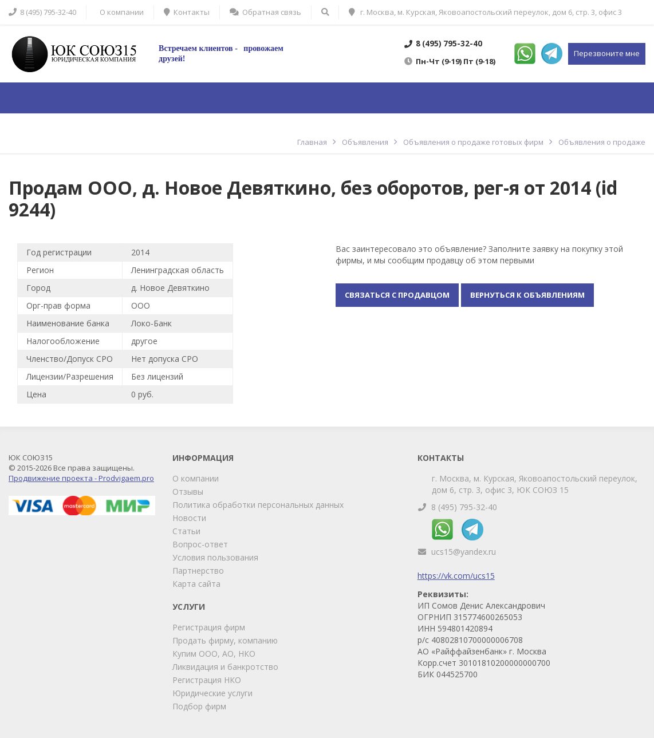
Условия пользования (215, 557)
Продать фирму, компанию (225, 640)
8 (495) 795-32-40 (464, 507)
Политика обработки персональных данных (258, 504)
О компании (195, 478)
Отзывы (187, 491)
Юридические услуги (212, 693)
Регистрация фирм (208, 627)
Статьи (186, 531)
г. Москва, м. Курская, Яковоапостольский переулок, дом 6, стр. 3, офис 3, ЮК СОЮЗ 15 (534, 484)
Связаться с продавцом (397, 295)
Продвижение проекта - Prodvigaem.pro (81, 478)
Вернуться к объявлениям (527, 295)
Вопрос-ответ (200, 544)
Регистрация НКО (206, 679)
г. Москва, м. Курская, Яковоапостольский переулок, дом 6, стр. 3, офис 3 (485, 12)
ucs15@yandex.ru (463, 551)
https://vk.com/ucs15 (456, 575)
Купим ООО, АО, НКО (213, 653)
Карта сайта (196, 583)
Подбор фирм (199, 706)
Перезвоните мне (607, 53)
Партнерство (198, 570)
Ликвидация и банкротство (225, 666)
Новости (189, 517)
